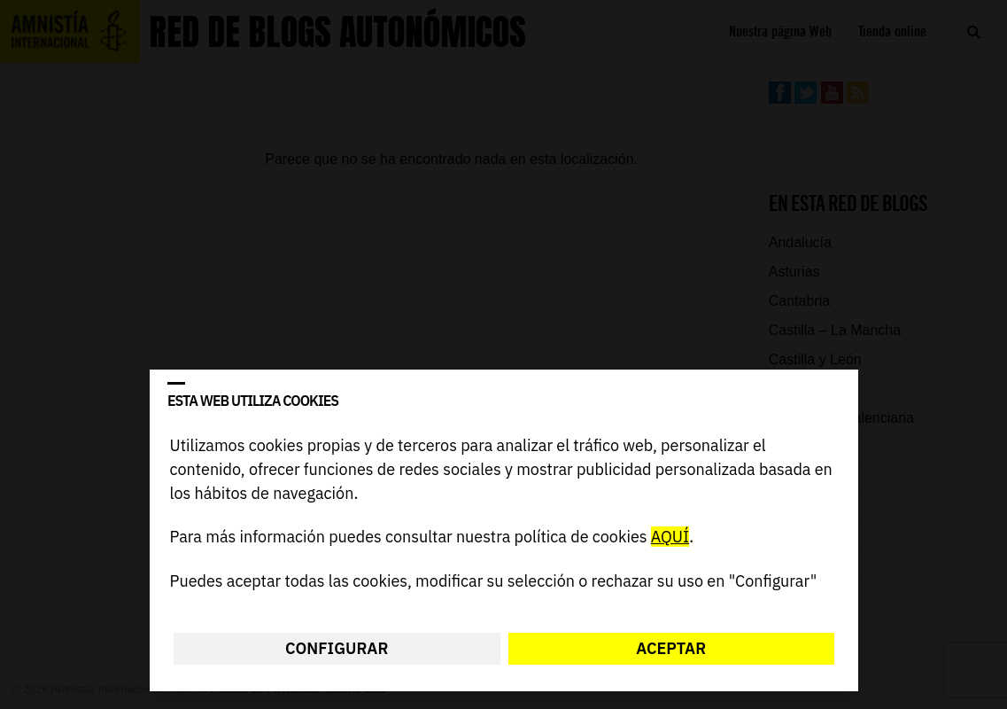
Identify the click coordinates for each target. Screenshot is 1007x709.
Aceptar (671, 648)
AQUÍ (669, 537)
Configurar (336, 648)
